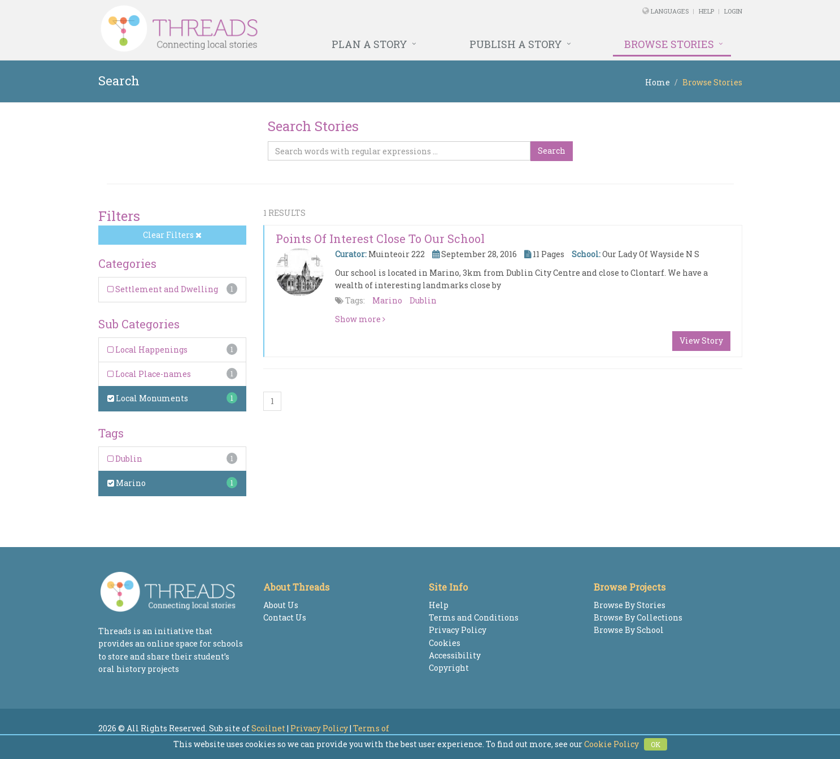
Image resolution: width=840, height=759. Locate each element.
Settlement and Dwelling (162, 289)
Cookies (444, 642)
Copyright (449, 667)
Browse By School (629, 629)
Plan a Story (369, 44)
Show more (360, 319)
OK (655, 744)
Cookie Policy (611, 744)
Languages (670, 11)
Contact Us (284, 617)
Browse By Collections (638, 617)
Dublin (124, 458)
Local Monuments (147, 398)
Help (706, 11)
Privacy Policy (457, 629)
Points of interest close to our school (380, 238)
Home (657, 82)
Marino (126, 483)
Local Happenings (147, 349)
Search (551, 150)
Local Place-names (149, 373)
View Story (701, 340)
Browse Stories (669, 44)
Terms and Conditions (474, 617)
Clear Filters (172, 234)
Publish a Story (515, 44)
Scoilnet (268, 728)
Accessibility (455, 655)
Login (733, 11)
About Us (280, 605)
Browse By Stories (629, 605)
